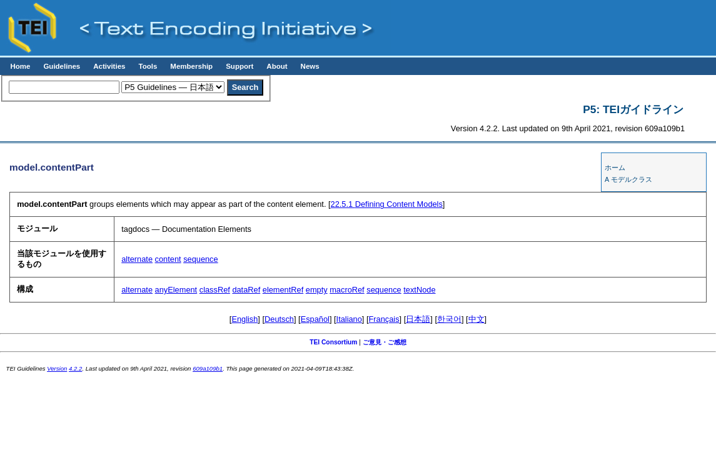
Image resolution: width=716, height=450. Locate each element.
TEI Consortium (333, 342)
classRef (214, 289)
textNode (419, 289)
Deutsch (279, 319)
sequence (200, 259)
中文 (476, 319)
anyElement (176, 289)
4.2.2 (75, 368)
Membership (191, 66)
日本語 (418, 319)
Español (315, 319)
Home (20, 66)
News (310, 66)
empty (317, 289)
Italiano (349, 319)
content (168, 259)
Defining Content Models (387, 204)
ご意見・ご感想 (384, 342)
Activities (109, 66)
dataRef (246, 289)
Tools (147, 66)
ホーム (615, 167)
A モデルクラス (628, 179)
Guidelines (61, 66)
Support (239, 66)
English (244, 319)
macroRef (347, 289)
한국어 (449, 319)
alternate (137, 259)
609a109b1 (208, 368)
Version (57, 368)
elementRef (283, 289)
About (276, 66)
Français (384, 319)
